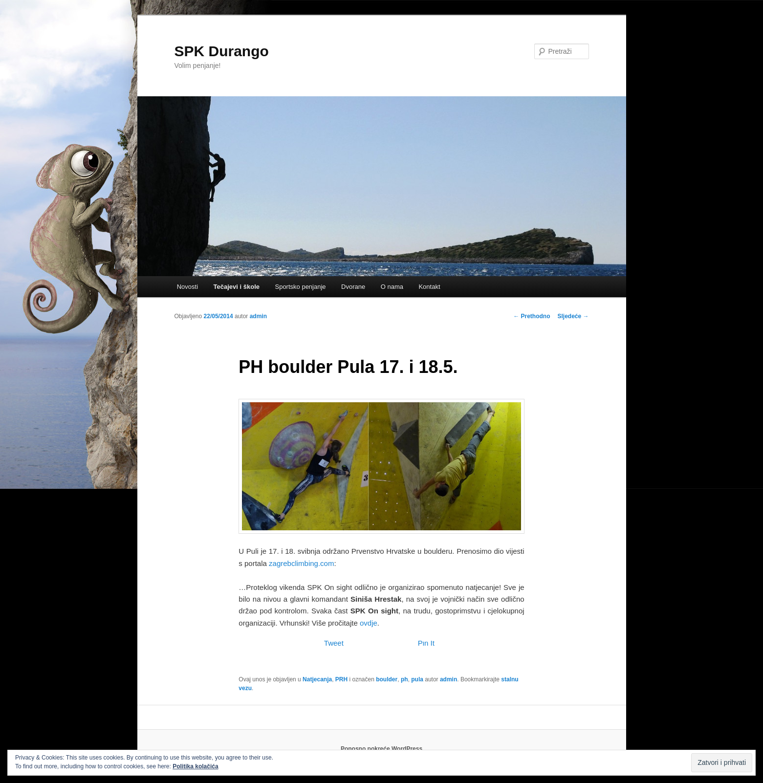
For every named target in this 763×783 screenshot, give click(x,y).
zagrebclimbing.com (301, 563)
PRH (341, 679)
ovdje (368, 623)
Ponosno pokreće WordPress (381, 748)
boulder (386, 679)
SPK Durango (221, 51)
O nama (392, 286)
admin (258, 316)
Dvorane (353, 286)
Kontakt (429, 286)
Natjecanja (317, 679)
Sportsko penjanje (300, 286)
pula (417, 679)
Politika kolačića (195, 766)
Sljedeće (573, 316)
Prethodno (531, 316)
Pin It (426, 643)
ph (404, 679)
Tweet (334, 643)
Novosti (187, 286)
